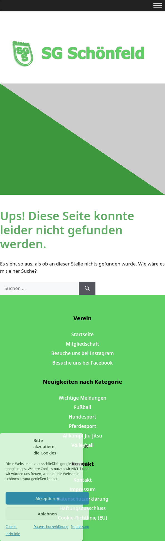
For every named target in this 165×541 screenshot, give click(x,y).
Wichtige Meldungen (82, 398)
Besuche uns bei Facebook (82, 363)
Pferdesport (82, 426)
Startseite (82, 334)
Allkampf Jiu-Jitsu (82, 435)
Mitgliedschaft (82, 344)
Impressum (80, 526)
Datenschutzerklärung (50, 526)
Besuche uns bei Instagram (82, 353)
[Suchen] (87, 288)
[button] (86, 446)
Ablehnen (47, 514)
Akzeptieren (47, 498)
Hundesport (82, 417)
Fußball (82, 407)
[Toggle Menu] (157, 5)
